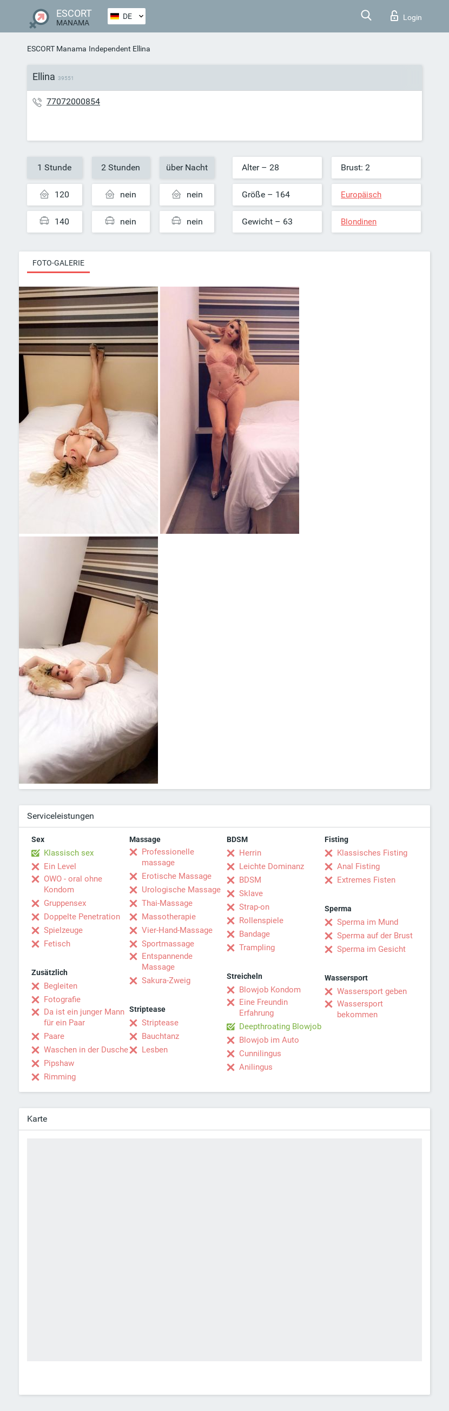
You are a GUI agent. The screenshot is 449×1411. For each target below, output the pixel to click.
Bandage (254, 934)
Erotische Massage (177, 876)
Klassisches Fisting (372, 853)
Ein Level (60, 866)
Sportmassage (168, 944)
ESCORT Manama (57, 48)
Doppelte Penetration (82, 917)
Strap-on (254, 907)
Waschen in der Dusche (86, 1050)
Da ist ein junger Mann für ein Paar (84, 1017)
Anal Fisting (358, 866)
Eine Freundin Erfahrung (263, 1007)
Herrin (250, 853)
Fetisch (57, 944)
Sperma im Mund (367, 922)
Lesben (155, 1050)
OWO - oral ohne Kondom (73, 884)
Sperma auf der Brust (375, 935)
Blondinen (359, 222)
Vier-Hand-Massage (177, 930)
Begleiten (60, 986)
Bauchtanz (160, 1036)
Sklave (251, 893)
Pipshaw (59, 1063)
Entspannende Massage (167, 961)
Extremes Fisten (366, 880)
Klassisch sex (69, 853)
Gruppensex (65, 903)
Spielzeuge (63, 930)
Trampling (257, 947)
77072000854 (73, 101)
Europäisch (361, 195)
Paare (54, 1036)
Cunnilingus (260, 1053)
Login (406, 16)
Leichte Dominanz (271, 866)
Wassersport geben (372, 991)
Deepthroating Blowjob (280, 1026)
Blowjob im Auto (269, 1040)
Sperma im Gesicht (371, 949)
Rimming (60, 1077)
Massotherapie (169, 917)
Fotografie (62, 999)
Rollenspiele (261, 920)
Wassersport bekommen (360, 1009)
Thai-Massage (167, 903)
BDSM (250, 880)
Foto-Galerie (58, 263)
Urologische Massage (181, 890)
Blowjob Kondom (270, 990)
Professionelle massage (168, 857)
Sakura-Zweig (166, 980)
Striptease (160, 1023)
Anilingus (256, 1067)
